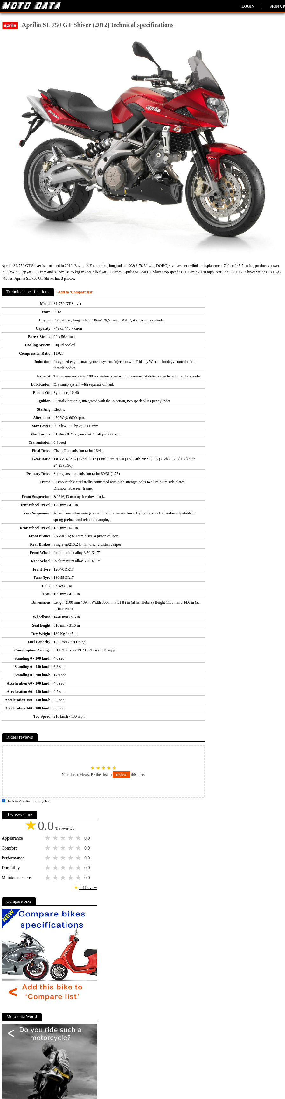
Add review (88, 888)
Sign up (277, 6)
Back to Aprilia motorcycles (25, 801)
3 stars (63, 838)
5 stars (79, 838)
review (121, 774)
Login (247, 6)
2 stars (56, 838)
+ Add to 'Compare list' (74, 292)
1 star (48, 838)
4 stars (71, 838)
